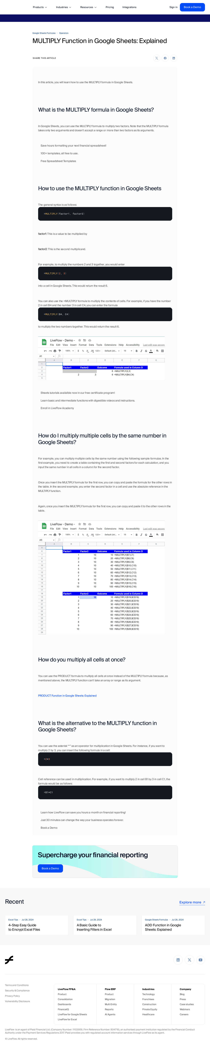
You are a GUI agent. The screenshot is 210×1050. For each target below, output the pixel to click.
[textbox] (105, 214)
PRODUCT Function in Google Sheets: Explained (67, 695)
